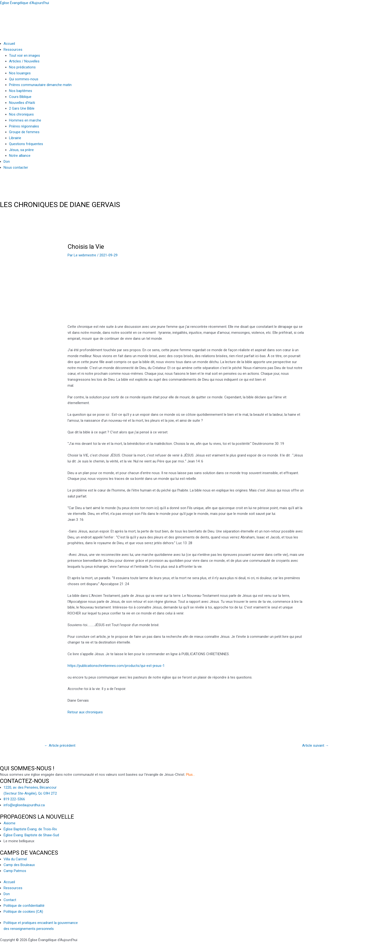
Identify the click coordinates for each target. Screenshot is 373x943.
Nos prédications (22, 67)
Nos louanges (20, 73)
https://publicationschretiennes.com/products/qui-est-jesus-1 (116, 666)
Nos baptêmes (20, 91)
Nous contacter (16, 167)
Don (7, 161)
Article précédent (59, 745)
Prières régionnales (24, 126)
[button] (188, 50)
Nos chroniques (21, 114)
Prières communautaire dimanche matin (40, 85)
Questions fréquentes (26, 144)
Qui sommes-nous (23, 79)
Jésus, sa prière (21, 150)
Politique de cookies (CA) (23, 911)
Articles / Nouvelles (24, 61)
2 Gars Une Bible (21, 108)
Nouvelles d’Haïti (22, 103)
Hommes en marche (25, 120)
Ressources (13, 49)
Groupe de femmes (24, 132)
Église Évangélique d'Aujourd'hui (24, 3)
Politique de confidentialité (24, 905)
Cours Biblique (20, 97)
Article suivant (315, 745)
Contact (10, 900)
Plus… (190, 774)
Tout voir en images (24, 55)
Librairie (15, 138)
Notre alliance (19, 155)
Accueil (9, 43)
